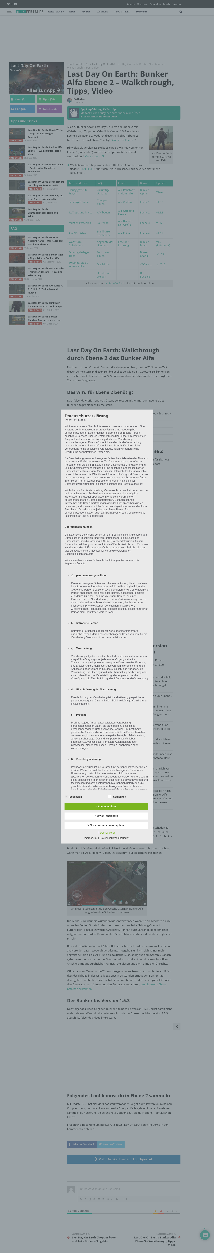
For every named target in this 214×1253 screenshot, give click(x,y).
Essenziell (73, 796)
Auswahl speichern (106, 816)
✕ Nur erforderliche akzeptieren (106, 825)
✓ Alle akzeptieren (106, 806)
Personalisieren (106, 832)
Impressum (90, 838)
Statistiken (117, 796)
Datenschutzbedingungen (114, 838)
